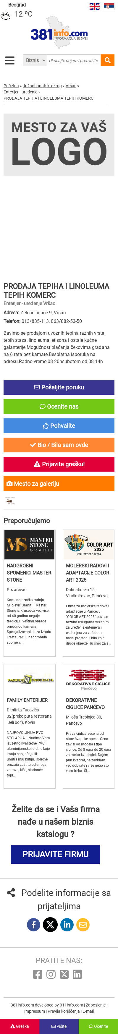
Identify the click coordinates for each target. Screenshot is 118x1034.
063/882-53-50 (66, 321)
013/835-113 (35, 321)
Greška (19, 1026)
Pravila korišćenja (64, 1011)
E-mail (88, 1011)
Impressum (35, 1011)
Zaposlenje (96, 1005)
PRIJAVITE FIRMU (55, 854)
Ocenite (98, 1026)
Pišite (59, 1026)
